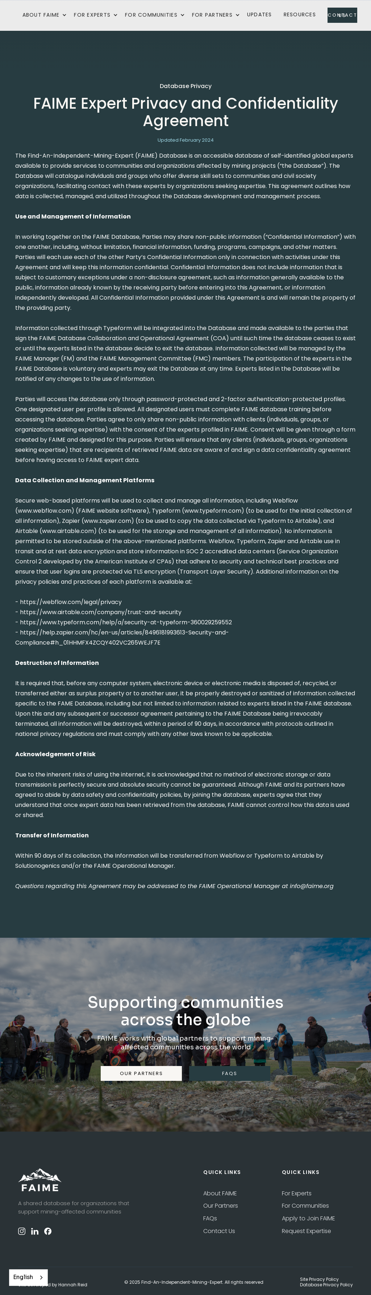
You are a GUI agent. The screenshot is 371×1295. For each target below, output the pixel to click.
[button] (44, 15)
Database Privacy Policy (326, 1285)
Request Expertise (306, 1231)
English (23, 1277)
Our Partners (220, 1206)
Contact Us (219, 1231)
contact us (342, 15)
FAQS (229, 1073)
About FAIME (220, 1193)
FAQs (210, 1218)
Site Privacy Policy (319, 1279)
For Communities (305, 1206)
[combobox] (28, 1277)
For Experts (297, 1193)
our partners (141, 1073)
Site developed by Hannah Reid (52, 1285)
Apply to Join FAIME (308, 1218)
